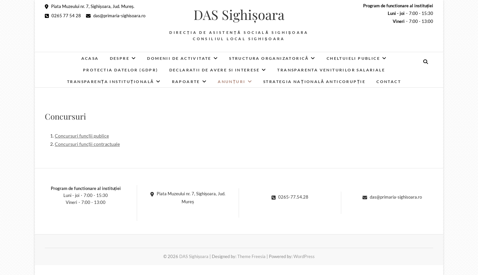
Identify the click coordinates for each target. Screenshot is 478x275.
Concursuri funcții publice (82, 135)
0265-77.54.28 (290, 197)
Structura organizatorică (269, 58)
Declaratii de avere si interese (214, 69)
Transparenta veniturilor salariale (331, 69)
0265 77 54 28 (63, 15)
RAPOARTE (186, 81)
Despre (119, 58)
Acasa (90, 58)
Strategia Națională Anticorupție (314, 81)
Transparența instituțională (110, 81)
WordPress (304, 256)
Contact (388, 81)
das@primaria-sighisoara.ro (115, 15)
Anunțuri (232, 81)
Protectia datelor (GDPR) (120, 69)
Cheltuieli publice (353, 58)
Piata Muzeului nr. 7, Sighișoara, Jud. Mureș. (89, 6)
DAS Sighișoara (239, 15)
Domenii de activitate (179, 58)
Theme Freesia (251, 256)
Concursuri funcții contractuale (87, 144)
